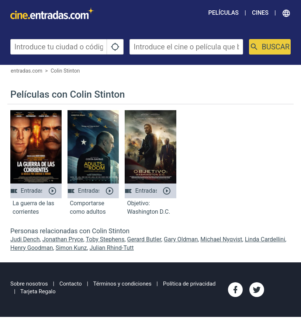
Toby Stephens (105, 239)
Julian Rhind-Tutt (112, 247)
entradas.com (26, 71)
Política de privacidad (189, 283)
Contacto (70, 283)
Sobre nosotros (29, 283)
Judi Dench (25, 239)
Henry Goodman (31, 247)
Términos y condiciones (122, 283)
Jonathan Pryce (62, 239)
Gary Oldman (181, 239)
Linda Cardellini (265, 239)
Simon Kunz (71, 247)
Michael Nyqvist (221, 239)
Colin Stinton (65, 71)
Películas (223, 12)
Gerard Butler (144, 239)
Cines (260, 12)
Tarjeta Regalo (38, 291)
